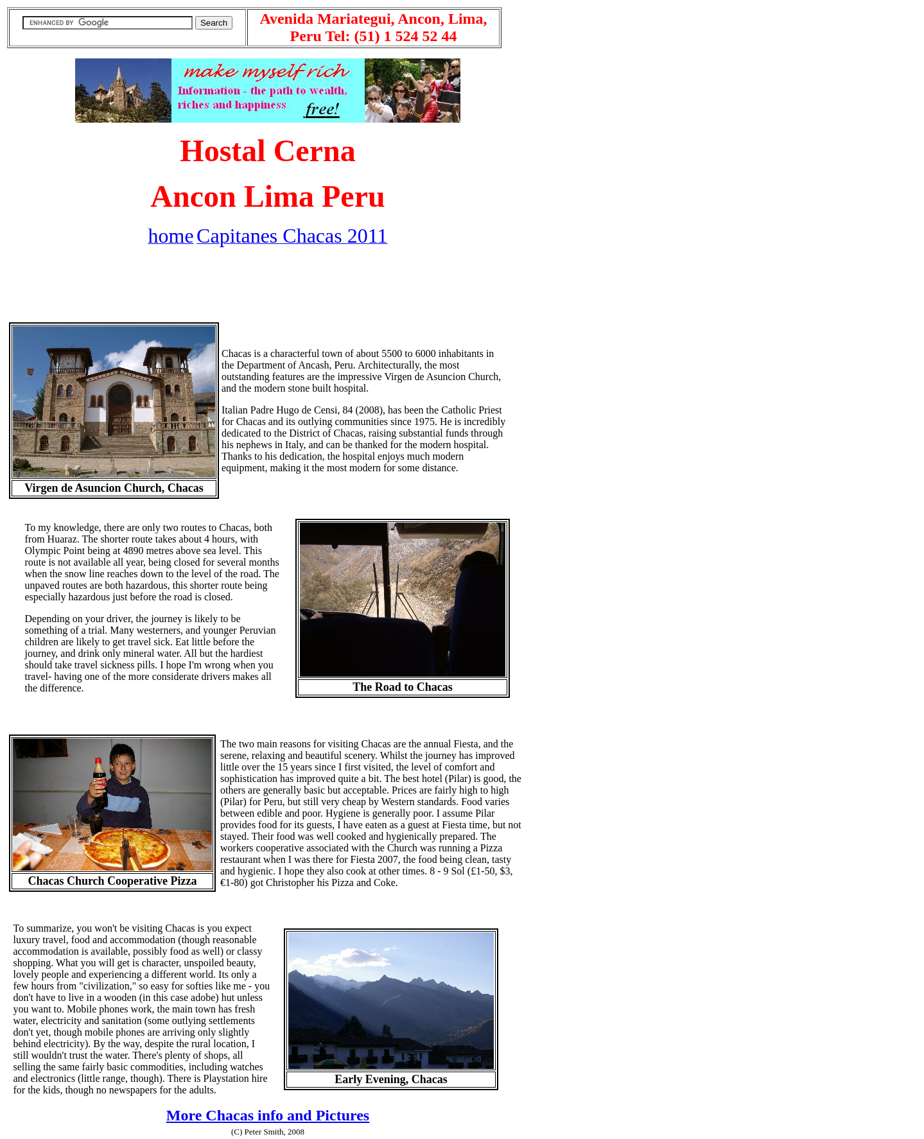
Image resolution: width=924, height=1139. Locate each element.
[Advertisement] (267, 287)
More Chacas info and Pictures (267, 1115)
